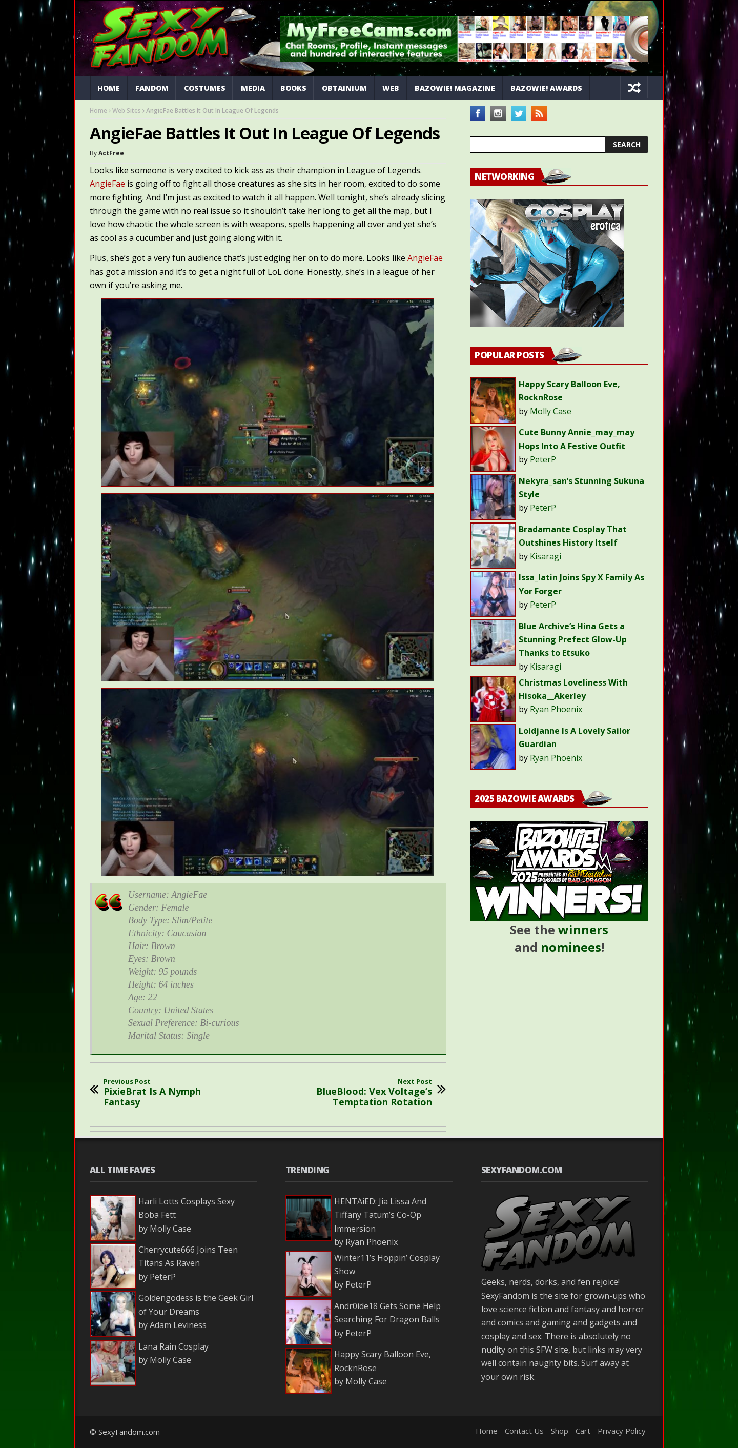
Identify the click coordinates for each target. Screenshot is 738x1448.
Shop (559, 1430)
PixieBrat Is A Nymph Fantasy (172, 1093)
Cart (583, 1430)
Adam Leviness (178, 1325)
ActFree (111, 153)
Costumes (204, 88)
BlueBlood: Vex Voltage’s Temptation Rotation (364, 1093)
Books (293, 88)
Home (108, 88)
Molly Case (550, 411)
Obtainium (344, 88)
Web (390, 88)
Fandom (152, 88)
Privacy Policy (622, 1430)
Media (253, 88)
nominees (571, 946)
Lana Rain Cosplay (173, 1346)
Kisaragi (545, 556)
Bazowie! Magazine (455, 88)
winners (583, 929)
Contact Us (524, 1430)
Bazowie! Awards (546, 88)
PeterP (543, 459)
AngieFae (107, 183)
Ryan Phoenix (556, 709)
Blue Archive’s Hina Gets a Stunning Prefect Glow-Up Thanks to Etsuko (573, 639)
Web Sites (126, 110)
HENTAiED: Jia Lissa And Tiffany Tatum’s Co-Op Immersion (380, 1215)
